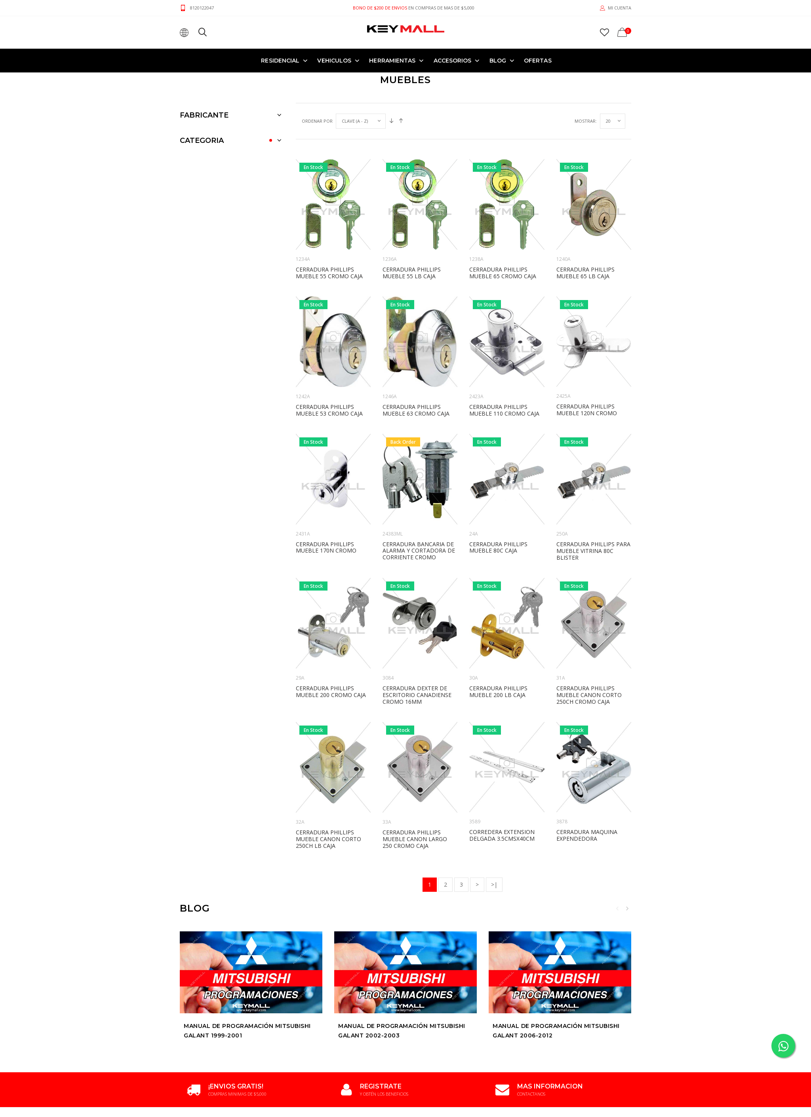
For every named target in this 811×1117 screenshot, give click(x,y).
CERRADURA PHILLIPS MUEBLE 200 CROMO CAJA (331, 691)
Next (627, 908)
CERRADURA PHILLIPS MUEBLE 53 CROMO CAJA (329, 410)
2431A (303, 533)
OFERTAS (538, 60)
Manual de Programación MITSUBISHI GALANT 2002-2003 (401, 1031)
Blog (497, 60)
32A (300, 822)
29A (300, 677)
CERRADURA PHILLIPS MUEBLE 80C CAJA (498, 547)
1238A (476, 259)
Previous (617, 908)
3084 (388, 677)
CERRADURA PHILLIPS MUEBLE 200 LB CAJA (498, 691)
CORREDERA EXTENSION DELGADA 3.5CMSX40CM (502, 835)
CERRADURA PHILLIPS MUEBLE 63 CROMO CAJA (416, 410)
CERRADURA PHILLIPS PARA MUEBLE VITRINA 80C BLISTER (593, 550)
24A (473, 533)
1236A (390, 259)
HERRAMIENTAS (392, 60)
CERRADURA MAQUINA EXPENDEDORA (586, 835)
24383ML (393, 533)
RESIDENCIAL (280, 60)
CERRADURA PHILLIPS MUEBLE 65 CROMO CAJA (502, 273)
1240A (563, 259)
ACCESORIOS (453, 60)
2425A (563, 396)
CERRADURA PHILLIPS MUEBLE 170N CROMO (326, 547)
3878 (561, 821)
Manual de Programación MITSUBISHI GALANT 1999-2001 (247, 1031)
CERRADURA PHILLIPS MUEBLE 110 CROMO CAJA (504, 410)
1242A (303, 396)
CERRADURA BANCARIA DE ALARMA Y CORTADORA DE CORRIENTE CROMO (419, 550)
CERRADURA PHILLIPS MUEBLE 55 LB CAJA (412, 273)
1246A (390, 396)
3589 (474, 821)
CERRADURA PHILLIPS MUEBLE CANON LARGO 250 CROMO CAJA (415, 838)
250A (562, 533)
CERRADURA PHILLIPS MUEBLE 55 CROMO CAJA (329, 273)
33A (387, 822)
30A (473, 677)
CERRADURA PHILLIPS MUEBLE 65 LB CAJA (585, 273)
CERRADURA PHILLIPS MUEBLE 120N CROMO (586, 410)
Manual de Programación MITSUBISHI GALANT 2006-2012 (556, 1031)
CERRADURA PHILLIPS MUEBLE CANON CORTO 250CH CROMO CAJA (589, 694)
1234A (303, 259)
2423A (476, 396)
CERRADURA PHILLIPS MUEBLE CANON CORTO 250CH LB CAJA (328, 838)
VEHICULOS (334, 60)
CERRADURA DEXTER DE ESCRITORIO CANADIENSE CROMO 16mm (417, 694)
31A (560, 677)
